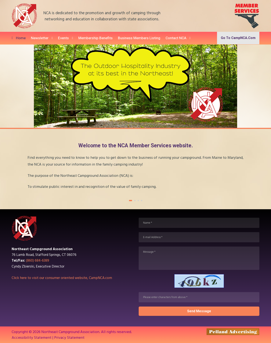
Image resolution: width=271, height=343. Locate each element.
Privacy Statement (69, 337)
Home (21, 38)
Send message (199, 311)
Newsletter (39, 38)
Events (63, 38)
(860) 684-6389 (37, 260)
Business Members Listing (139, 38)
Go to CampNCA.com (238, 37)
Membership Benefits (95, 38)
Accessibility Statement (31, 337)
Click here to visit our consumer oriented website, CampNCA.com (62, 277)
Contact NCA (176, 38)
